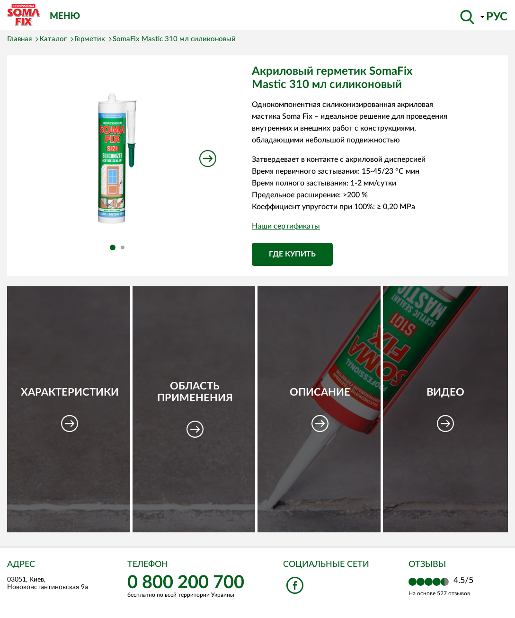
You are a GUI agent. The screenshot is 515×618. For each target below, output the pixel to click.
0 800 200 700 (185, 583)
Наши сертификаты (286, 226)
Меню (65, 15)
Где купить (292, 254)
